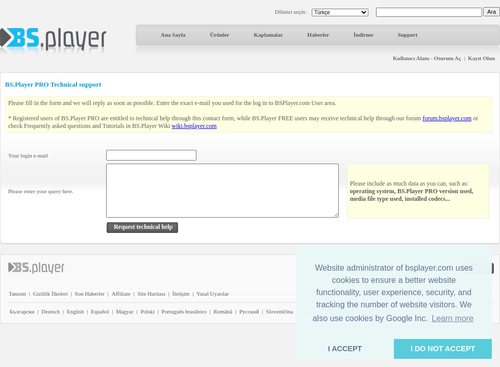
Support (408, 35)
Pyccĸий (249, 311)
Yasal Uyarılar (212, 294)
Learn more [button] (452, 318)
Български (22, 311)
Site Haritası (151, 294)
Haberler (318, 35)
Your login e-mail (28, 155)
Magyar (124, 311)
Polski (147, 311)
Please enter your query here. (40, 191)
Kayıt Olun (481, 58)
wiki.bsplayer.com (194, 125)
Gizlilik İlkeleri (50, 294)
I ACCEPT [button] (345, 349)
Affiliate (121, 294)
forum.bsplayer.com (446, 118)
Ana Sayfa (173, 35)
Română (223, 311)
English (75, 311)
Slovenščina (279, 311)
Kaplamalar (268, 35)
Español (100, 311)
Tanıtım (17, 294)
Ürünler (220, 35)
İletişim (181, 294)
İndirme (363, 35)
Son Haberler (90, 294)
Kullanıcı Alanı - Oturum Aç (427, 58)
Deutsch (50, 311)
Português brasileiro (184, 311)
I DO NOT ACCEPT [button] (443, 349)
